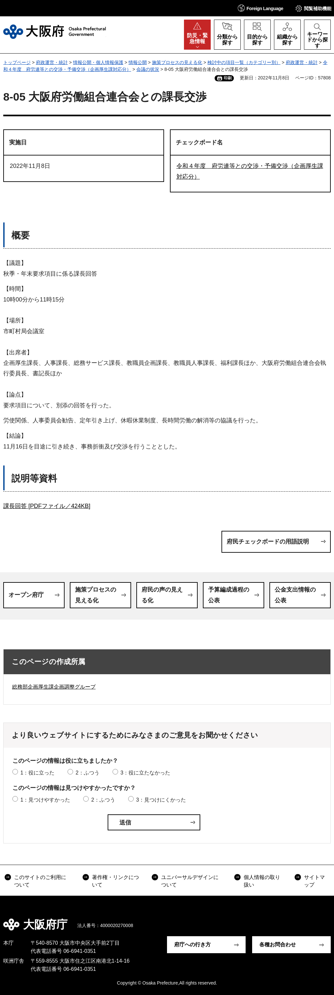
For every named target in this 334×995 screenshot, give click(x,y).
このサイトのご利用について (40, 880)
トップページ (17, 62)
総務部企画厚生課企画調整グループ (54, 687)
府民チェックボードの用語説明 (268, 541)
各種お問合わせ (277, 944)
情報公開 (138, 62)
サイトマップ (314, 880)
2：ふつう (87, 772)
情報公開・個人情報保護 (98, 62)
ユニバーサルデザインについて (190, 880)
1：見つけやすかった (45, 800)
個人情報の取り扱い (262, 880)
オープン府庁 (26, 595)
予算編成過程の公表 (228, 594)
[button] (260, 8)
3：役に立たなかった (145, 772)
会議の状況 (147, 69)
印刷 (228, 78)
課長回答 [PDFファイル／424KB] (46, 506)
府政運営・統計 (52, 62)
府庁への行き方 (192, 944)
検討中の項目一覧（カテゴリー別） (244, 62)
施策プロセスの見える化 (177, 62)
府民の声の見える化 (162, 594)
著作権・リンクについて (115, 880)
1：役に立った (37, 772)
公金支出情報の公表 (295, 594)
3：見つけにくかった (161, 800)
